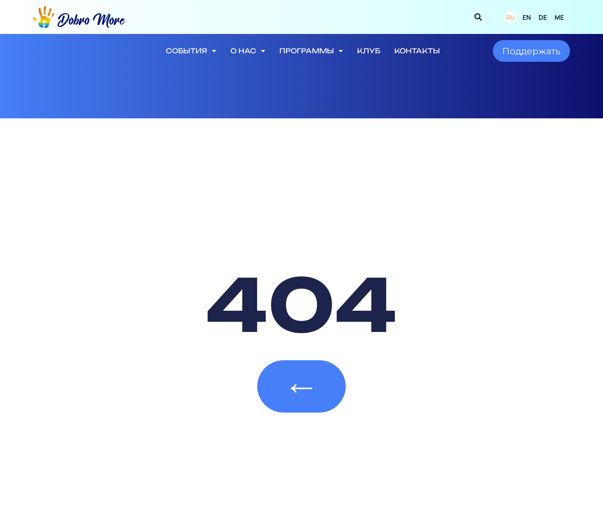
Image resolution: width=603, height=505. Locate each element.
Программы (311, 50)
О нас (247, 50)
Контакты (417, 51)
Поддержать (531, 51)
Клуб (368, 51)
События (191, 50)
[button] (478, 17)
